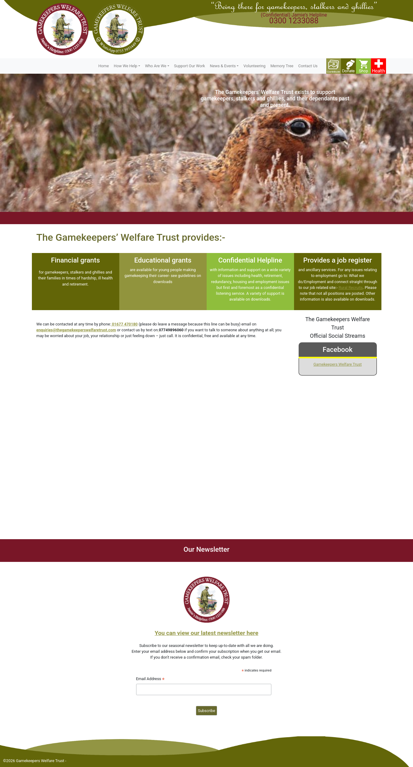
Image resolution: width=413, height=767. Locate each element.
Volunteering (254, 66)
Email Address (150, 679)
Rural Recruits (350, 287)
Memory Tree (281, 66)
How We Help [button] (125, 66)
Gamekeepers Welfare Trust (337, 364)
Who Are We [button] (155, 66)
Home (103, 66)
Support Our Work (189, 66)
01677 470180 (125, 324)
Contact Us (308, 66)
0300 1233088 (294, 20)
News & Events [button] (223, 66)
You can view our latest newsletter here (206, 633)
